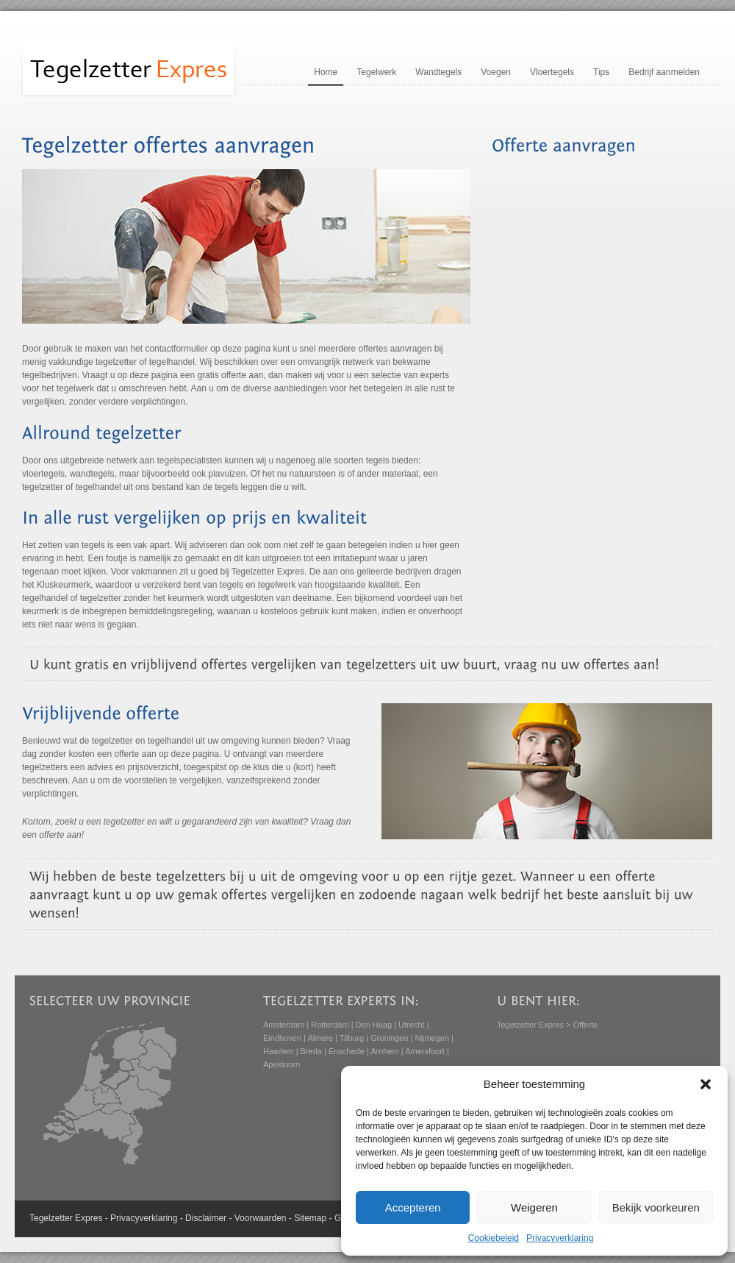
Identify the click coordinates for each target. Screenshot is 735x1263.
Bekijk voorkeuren (656, 1207)
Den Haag (374, 1024)
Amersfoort (425, 1051)
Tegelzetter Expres (530, 1024)
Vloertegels (552, 72)
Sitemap (310, 1218)
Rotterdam (329, 1024)
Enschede (347, 1051)
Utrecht (411, 1024)
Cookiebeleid (493, 1238)
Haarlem (278, 1051)
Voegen (496, 72)
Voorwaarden (260, 1218)
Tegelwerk (376, 72)
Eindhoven (282, 1037)
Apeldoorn (281, 1064)
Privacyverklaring (559, 1238)
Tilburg (352, 1037)
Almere (320, 1037)
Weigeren (534, 1207)
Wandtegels (438, 72)
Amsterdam (283, 1024)
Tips (601, 72)
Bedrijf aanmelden (664, 72)
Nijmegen (432, 1037)
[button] (705, 1084)
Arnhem (384, 1051)
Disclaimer (205, 1218)
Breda (311, 1051)
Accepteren (413, 1207)
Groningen (389, 1037)
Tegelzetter (51, 1218)
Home (325, 72)
